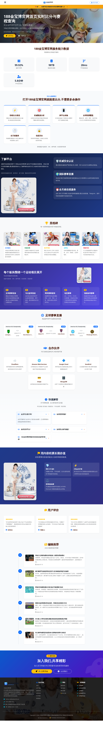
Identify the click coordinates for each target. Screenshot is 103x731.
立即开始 (9, 36)
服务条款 (63, 688)
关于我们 (38, 696)
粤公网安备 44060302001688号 (57, 717)
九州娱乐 (80, 690)
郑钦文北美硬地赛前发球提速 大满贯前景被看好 (49, 555)
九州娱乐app (81, 696)
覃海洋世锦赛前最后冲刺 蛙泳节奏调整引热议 (49, 587)
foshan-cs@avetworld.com (12, 699)
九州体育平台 (81, 693)
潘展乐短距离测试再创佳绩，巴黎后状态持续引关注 (51, 603)
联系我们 (38, 698)
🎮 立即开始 (42, 671)
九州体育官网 (81, 688)
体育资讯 (38, 693)
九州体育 (80, 685)
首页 (37, 685)
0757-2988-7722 (9, 701)
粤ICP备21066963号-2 (43, 718)
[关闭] (67, 7)
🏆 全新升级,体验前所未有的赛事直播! (51, 7)
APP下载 (38, 688)
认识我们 (62, 671)
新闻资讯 (38, 690)
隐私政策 (63, 685)
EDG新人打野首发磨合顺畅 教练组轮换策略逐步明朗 (51, 619)
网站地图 (63, 690)
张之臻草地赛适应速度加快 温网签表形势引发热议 (50, 633)
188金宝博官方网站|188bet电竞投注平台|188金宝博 (54, 715)
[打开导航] (5, 2)
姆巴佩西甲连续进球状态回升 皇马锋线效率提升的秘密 (52, 571)
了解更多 (22, 36)
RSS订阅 (63, 693)
